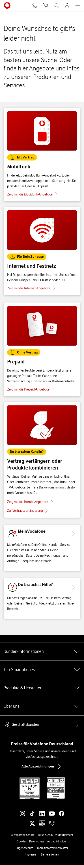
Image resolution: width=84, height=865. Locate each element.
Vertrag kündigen (57, 841)
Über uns (42, 706)
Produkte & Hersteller (42, 688)
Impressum (31, 854)
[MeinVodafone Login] (67, 5)
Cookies (21, 841)
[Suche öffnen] (56, 5)
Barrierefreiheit (50, 854)
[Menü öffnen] (77, 5)
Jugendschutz (24, 848)
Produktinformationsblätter (52, 848)
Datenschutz (36, 841)
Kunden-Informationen (42, 651)
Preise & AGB (45, 835)
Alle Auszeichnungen (42, 766)
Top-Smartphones (42, 669)
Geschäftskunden (21, 724)
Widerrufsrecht (64, 835)
